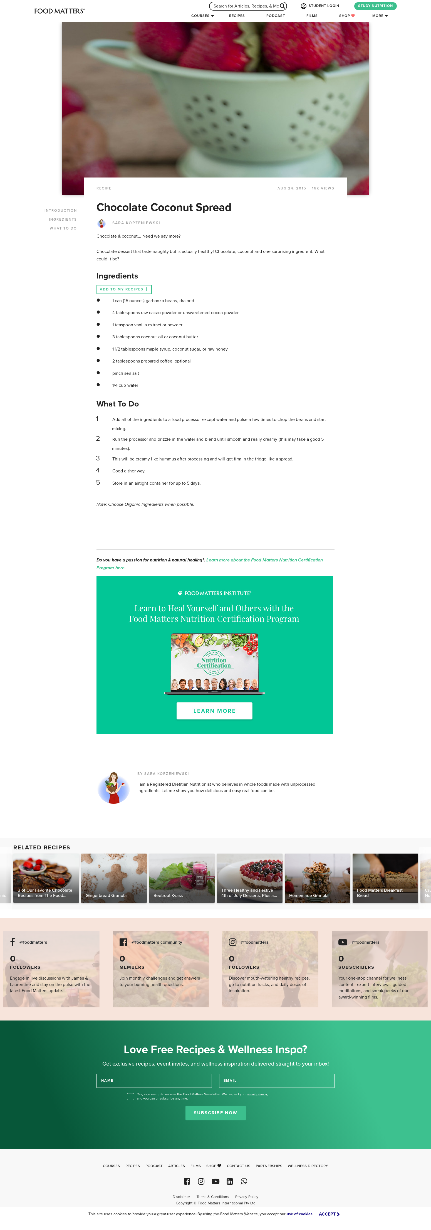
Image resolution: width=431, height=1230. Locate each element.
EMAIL (230, 1080)
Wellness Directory (308, 1166)
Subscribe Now (215, 1113)
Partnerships (269, 1166)
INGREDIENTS (63, 219)
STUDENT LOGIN (319, 6)
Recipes (237, 16)
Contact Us (238, 1166)
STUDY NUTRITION (375, 6)
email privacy (257, 1094)
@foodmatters (33, 942)
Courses (200, 16)
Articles (176, 1166)
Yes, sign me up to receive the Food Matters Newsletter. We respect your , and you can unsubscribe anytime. (202, 1096)
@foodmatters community (157, 942)
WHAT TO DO (63, 228)
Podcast (275, 16)
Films (312, 16)
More (377, 16)
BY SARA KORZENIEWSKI (163, 773)
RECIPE (104, 188)
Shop (347, 16)
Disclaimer (181, 1197)
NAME (107, 1080)
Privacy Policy (246, 1197)
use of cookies (300, 1214)
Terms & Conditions (213, 1197)
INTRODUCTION (60, 210)
